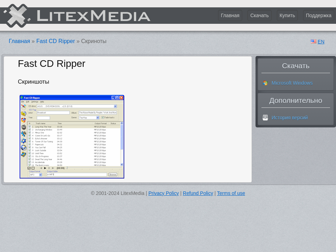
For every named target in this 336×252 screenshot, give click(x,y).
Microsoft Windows (292, 83)
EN (321, 42)
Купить (287, 15)
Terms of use (231, 193)
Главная (230, 15)
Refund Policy (198, 193)
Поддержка (318, 15)
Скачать (259, 15)
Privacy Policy (163, 193)
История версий (290, 117)
